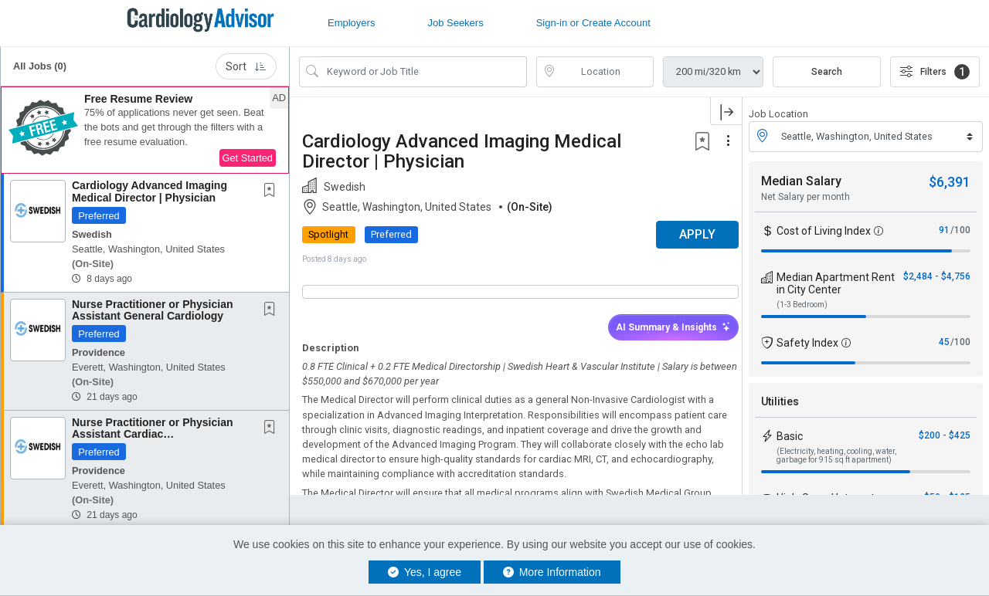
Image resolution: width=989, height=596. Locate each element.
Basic (790, 436)
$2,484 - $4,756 (936, 276)
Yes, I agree (424, 572)
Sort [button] (246, 66)
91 (944, 230)
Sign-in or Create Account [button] (593, 23)
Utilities (780, 401)
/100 (960, 230)
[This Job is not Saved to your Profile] (273, 191)
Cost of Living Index (824, 231)
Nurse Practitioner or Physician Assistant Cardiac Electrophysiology (152, 434)
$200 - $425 (944, 435)
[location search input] (606, 71)
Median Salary (801, 181)
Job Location (778, 114)
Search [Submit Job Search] (826, 71)
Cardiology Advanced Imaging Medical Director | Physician (149, 191)
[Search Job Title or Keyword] (424, 71)
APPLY (688, 234)
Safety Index (807, 343)
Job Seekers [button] (455, 23)
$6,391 (949, 182)
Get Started (248, 158)
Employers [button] (351, 23)
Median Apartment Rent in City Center (836, 283)
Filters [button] (935, 72)
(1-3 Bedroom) (802, 304)
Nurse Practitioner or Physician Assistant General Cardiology (152, 310)
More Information (552, 572)
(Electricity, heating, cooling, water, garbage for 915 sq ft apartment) (836, 455)
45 (944, 342)
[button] (145, 130)
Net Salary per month (805, 196)
